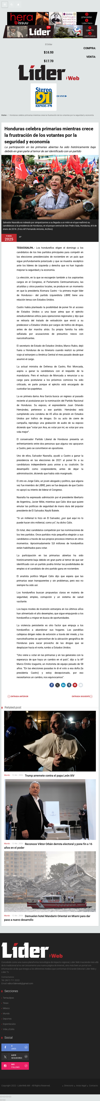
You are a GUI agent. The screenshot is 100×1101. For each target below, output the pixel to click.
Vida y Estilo (8, 1029)
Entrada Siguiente (82, 696)
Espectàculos (9, 1024)
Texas (5, 1003)
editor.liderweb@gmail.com (20, 983)
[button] (11, 4)
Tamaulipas (8, 998)
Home (3, 115)
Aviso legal (81, 1085)
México (6, 1008)
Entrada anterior (17, 696)
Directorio (68, 1085)
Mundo (7, 775)
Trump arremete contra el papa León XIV (49, 775)
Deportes (7, 1019)
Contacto (93, 1085)
